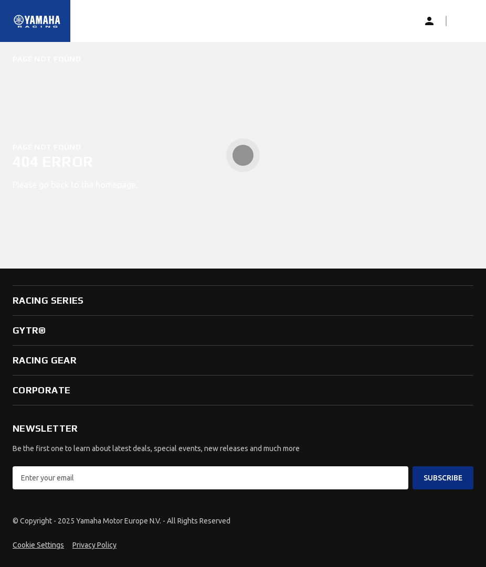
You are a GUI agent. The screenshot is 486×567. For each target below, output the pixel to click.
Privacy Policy (94, 545)
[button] (462, 20)
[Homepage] (37, 21)
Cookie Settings (38, 545)
